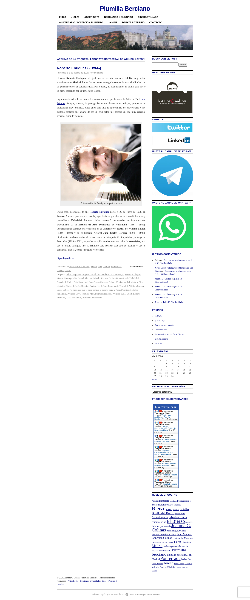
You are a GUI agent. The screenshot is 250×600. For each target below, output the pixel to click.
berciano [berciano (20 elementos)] (173, 501)
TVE (68, 297)
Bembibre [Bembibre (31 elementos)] (164, 500)
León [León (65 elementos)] (177, 542)
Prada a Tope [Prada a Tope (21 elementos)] (186, 559)
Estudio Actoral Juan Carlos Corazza (91, 282)
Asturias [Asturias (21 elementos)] (155, 501)
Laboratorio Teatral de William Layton (126, 286)
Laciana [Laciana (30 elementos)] (176, 538)
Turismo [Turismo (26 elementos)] (188, 563)
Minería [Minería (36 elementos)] (183, 546)
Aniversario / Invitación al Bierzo (81, 22)
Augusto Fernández (91, 274)
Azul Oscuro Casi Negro (112, 274)
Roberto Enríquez (99, 212)
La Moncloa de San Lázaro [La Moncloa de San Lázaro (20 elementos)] (163, 542)
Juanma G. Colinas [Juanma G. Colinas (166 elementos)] (171, 527)
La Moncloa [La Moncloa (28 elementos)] (187, 538)
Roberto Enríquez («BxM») (79, 68)
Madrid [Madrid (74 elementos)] (157, 546)
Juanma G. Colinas (163, 279)
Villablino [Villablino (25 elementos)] (171, 567)
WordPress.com (153, 594)
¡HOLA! (75, 17)
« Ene (154, 379)
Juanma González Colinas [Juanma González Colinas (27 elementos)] (164, 534)
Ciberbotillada (148, 17)
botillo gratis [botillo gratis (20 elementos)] (180, 514)
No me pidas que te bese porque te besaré (89, 290)
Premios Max (88, 293)
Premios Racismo (103, 293)
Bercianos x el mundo (118, 17)
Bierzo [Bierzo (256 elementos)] (159, 508)
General (60, 270)
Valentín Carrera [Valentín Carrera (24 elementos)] (159, 567)
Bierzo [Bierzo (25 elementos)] (169, 509)
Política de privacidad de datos (93, 581)
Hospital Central (88, 286)
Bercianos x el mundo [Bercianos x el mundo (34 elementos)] (169, 504)
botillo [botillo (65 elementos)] (184, 509)
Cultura (106, 266)
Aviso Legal (73, 581)
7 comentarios (96, 73)
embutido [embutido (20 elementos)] (189, 522)
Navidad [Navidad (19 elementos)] (155, 551)
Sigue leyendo (65, 258)
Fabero (112, 282)
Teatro (68, 270)
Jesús (157, 302)
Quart (129, 293)
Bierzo (94, 266)
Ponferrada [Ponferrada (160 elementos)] (170, 558)
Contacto (155, 22)
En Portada (116, 266)
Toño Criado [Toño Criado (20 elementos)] (179, 564)
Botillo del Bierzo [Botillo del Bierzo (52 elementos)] (163, 513)
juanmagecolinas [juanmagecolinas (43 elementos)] (176, 530)
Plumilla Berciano (125, 8)
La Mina (112, 22)
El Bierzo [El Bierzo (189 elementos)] (176, 521)
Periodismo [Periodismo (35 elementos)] (165, 550)
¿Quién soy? (91, 17)
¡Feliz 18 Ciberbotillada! (173, 302)
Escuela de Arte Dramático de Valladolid (120, 278)
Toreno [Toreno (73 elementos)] (168, 563)
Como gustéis (70, 278)
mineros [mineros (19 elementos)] (175, 546)
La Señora (102, 286)
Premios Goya (74, 293)
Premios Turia (119, 293)
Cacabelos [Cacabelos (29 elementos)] (157, 517)
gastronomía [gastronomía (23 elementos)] (165, 526)
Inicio (62, 17)
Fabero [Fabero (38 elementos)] (156, 526)
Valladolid (76, 297)
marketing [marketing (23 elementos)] (167, 546)
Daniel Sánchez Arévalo (89, 278)
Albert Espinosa (74, 274)
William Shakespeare (92, 297)
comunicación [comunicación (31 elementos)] (159, 521)
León (59, 290)
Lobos (66, 290)
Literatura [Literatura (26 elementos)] (186, 542)
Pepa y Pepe (114, 290)
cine (100, 266)
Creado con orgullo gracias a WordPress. (107, 594)
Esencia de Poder (65, 282)
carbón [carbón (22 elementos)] (165, 517)
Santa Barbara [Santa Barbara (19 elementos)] (157, 564)
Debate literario (133, 22)
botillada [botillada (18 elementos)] (176, 510)
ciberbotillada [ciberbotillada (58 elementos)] (178, 517)
